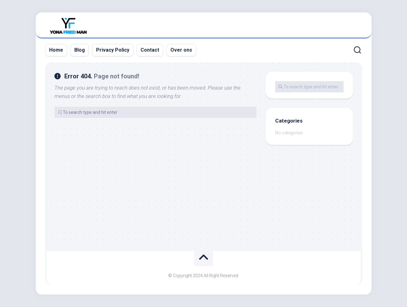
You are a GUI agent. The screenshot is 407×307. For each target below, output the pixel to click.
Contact (150, 50)
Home (56, 50)
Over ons (181, 50)
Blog (79, 50)
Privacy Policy (112, 50)
